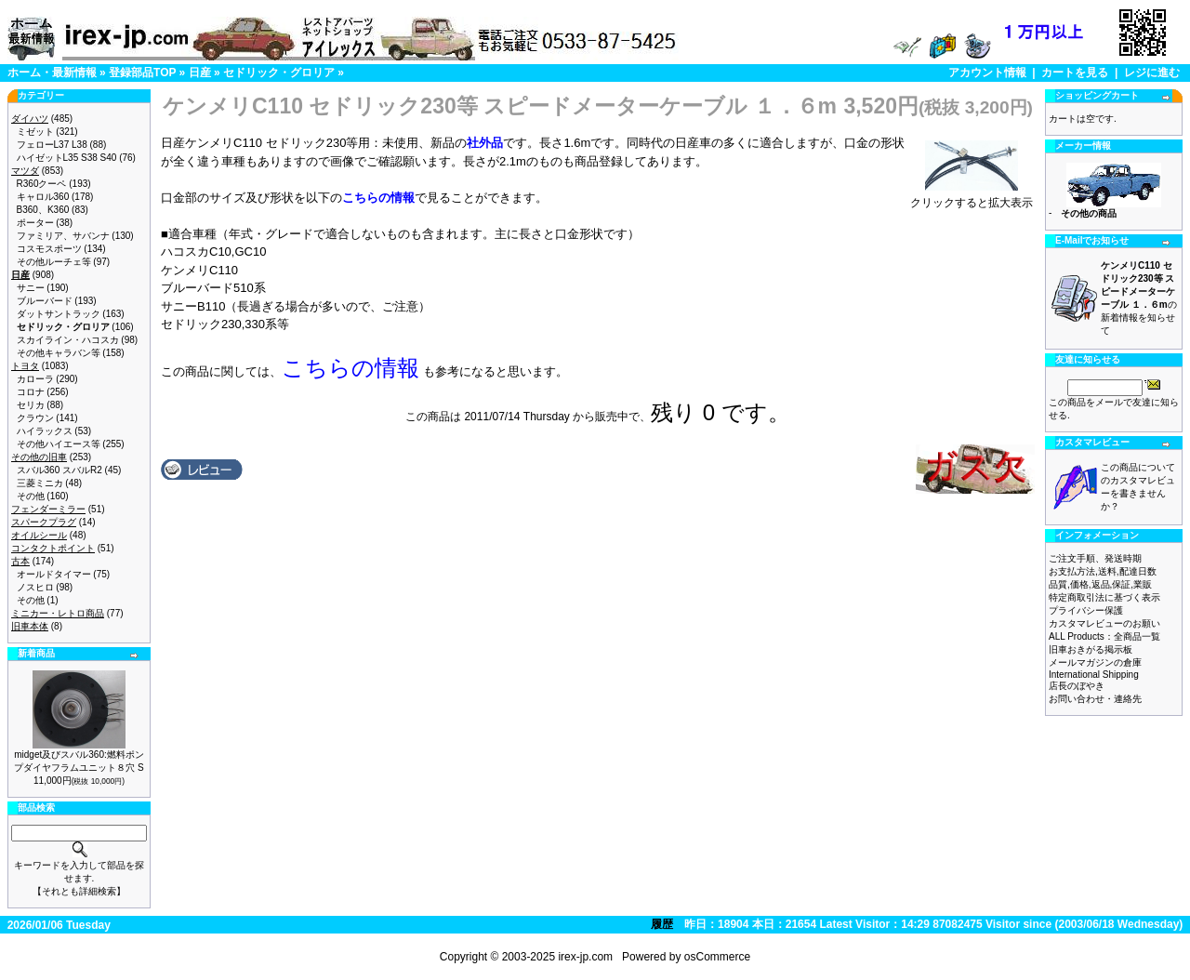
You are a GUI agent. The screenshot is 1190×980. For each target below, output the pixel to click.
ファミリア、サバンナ (63, 236)
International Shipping (1094, 674)
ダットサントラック (58, 314)
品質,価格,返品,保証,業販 (1100, 584)
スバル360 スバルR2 (59, 470)
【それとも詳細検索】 (79, 891)
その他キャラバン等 (58, 353)
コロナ (31, 392)
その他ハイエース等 (58, 444)
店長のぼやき (1076, 686)
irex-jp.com (585, 956)
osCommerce (717, 956)
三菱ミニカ (40, 483)
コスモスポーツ (49, 249)
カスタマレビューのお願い (1104, 623)
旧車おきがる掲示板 (1090, 649)
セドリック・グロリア (279, 72)
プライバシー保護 (1086, 610)
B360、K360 (43, 210)
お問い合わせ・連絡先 (1095, 699)
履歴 (662, 924)
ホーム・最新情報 (52, 72)
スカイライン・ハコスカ (68, 340)
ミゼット (35, 131)
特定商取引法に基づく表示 (1104, 597)
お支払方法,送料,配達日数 (1103, 571)
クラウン (35, 418)
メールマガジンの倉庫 (1095, 662)
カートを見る (1074, 72)
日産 (200, 72)
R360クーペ (42, 184)
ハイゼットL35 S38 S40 (67, 157)
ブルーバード (45, 301)
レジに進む (1152, 72)
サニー (31, 288)
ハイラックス (45, 431)
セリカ (31, 405)
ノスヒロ (35, 587)
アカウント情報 (987, 72)
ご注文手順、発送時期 (1095, 558)
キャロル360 (43, 197)
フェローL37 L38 (52, 144)
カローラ (35, 379)
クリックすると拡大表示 (971, 197)
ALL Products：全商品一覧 (1104, 636)
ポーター (35, 223)
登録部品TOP (142, 72)
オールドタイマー (54, 574)
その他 (31, 496)
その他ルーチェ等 (54, 262)
